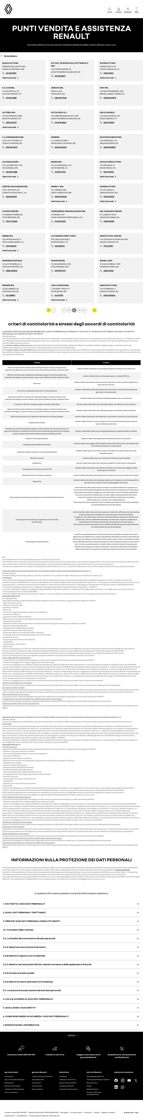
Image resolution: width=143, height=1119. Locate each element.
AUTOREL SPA (8, 112)
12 (79, 310)
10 (69, 310)
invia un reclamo (11, 1092)
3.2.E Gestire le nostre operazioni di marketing (27, 981)
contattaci (9, 1076)
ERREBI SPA (7, 236)
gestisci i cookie (108, 1112)
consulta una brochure (68, 1089)
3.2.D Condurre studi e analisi (18, 973)
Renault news (92, 1083)
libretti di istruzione (12, 1086)
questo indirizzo (122, 870)
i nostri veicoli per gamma (42, 1076)
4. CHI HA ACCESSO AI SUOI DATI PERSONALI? (28, 999)
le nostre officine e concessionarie (94, 1093)
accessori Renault (66, 1086)
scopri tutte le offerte (68, 1083)
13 (84, 310)
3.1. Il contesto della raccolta (18, 929)
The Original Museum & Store (98, 1079)
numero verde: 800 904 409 (16, 1112)
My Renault (9, 1083)
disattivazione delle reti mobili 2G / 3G (44, 1116)
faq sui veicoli (37, 1089)
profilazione (9, 1116)
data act (88, 1112)
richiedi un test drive (67, 1079)
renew (89, 1086)
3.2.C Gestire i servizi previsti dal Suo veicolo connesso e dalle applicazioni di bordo (47, 964)
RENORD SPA (8, 285)
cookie (96, 1112)
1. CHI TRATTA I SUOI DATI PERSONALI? (24, 903)
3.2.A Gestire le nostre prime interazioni (24, 947)
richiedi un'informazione (14, 1089)
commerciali (37, 1086)
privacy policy (76, 1112)
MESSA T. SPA (57, 186)
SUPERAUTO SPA (108, 63)
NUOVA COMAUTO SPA (110, 162)
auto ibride (36, 1083)
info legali (64, 1112)
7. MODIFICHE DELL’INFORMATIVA (21, 1024)
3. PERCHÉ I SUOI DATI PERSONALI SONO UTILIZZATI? (31, 921)
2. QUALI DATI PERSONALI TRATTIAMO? (24, 912)
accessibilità (22, 1116)
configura (63, 1076)
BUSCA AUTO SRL (10, 63)
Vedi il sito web (9, 78)
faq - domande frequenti (14, 1079)
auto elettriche (38, 1079)
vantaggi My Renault (95, 1076)
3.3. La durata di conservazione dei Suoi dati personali (32, 990)
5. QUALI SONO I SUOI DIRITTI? (19, 1007)
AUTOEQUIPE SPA (10, 162)
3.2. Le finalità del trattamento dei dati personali (29, 938)
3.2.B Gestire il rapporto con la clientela (24, 955)
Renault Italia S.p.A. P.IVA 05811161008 (43, 1112)
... (58, 310)
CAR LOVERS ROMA (60, 285)
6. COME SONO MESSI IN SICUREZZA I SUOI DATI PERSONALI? (35, 1016)
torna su (71, 1035)
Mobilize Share (92, 1089)
